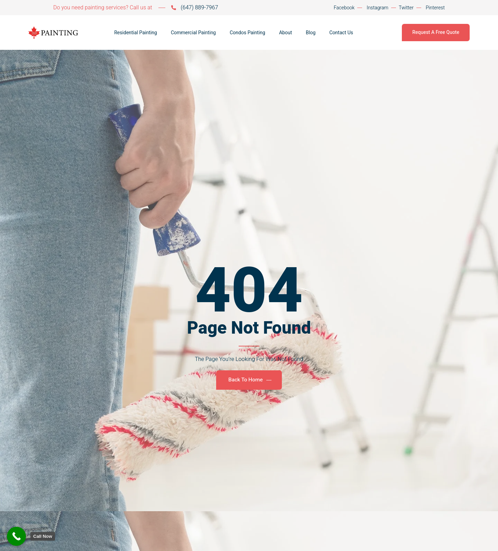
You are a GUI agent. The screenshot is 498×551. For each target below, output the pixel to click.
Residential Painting (135, 32)
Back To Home (250, 380)
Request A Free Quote (435, 32)
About (285, 32)
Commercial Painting (193, 32)
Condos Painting (247, 32)
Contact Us (341, 32)
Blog (310, 32)
